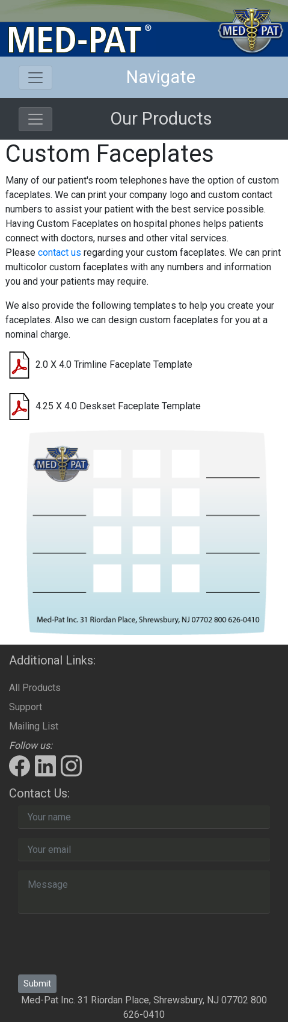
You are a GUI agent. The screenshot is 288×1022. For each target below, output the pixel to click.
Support (25, 707)
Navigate (160, 77)
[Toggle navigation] (35, 78)
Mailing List (33, 726)
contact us (59, 252)
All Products (35, 687)
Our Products (161, 118)
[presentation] (109, 946)
